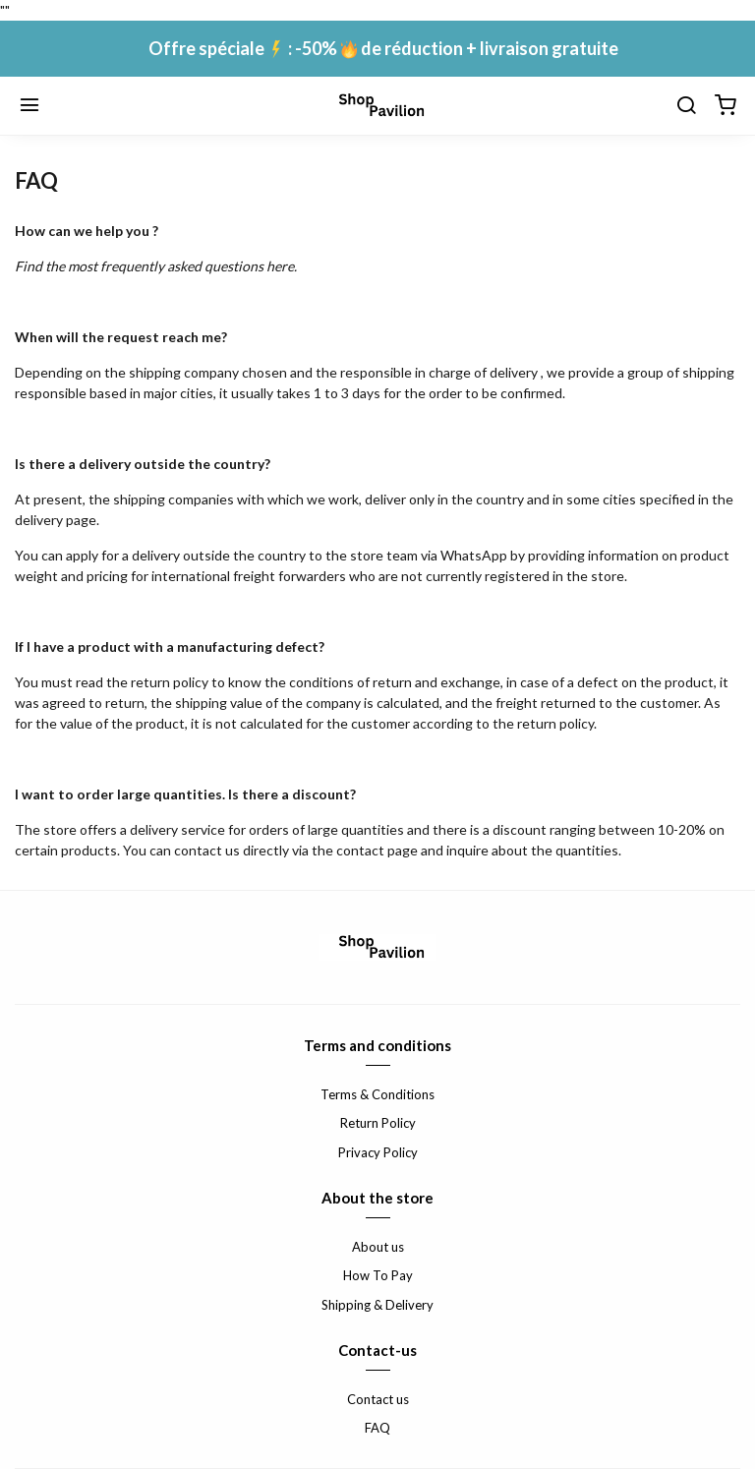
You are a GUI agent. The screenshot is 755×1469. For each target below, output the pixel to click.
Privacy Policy (378, 1152)
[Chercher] (686, 106)
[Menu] (29, 106)
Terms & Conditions (377, 1094)
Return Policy (378, 1123)
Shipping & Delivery (377, 1305)
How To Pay (378, 1275)
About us (378, 1247)
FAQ (377, 1428)
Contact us (378, 1399)
